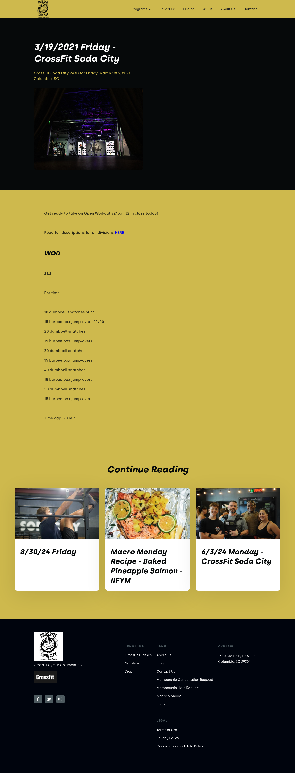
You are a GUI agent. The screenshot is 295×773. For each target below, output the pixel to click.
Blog (160, 663)
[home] (43, 9)
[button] (140, 9)
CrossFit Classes (138, 655)
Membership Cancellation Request (185, 680)
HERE (119, 232)
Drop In (130, 671)
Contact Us (166, 671)
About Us (227, 9)
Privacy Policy (168, 738)
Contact (250, 9)
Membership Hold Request (178, 688)
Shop (161, 704)
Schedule (167, 9)
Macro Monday (169, 696)
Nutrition (132, 663)
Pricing (188, 9)
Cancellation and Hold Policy (180, 746)
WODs (207, 9)
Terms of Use (167, 730)
